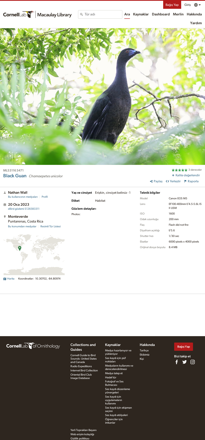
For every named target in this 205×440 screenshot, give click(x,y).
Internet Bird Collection (84, 370)
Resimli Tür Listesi (50, 226)
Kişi (142, 359)
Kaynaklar (141, 14)
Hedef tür (110, 377)
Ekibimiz (144, 354)
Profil (45, 196)
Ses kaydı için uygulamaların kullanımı (113, 400)
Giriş (187, 4)
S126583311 (23, 208)
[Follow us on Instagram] (192, 362)
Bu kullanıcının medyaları (23, 196)
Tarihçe (144, 350)
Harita (8, 278)
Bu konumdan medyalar (22, 226)
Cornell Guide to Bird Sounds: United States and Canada (83, 359)
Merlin (178, 14)
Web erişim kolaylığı (82, 434)
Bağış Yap (172, 4)
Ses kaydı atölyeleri (116, 415)
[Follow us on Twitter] (184, 362)
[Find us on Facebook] (176, 362)
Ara (127, 14)
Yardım (196, 23)
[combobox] (103, 14)
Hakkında (194, 14)
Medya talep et (114, 373)
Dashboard (161, 14)
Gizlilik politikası (79, 438)
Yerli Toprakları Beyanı (83, 430)
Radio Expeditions (81, 366)
